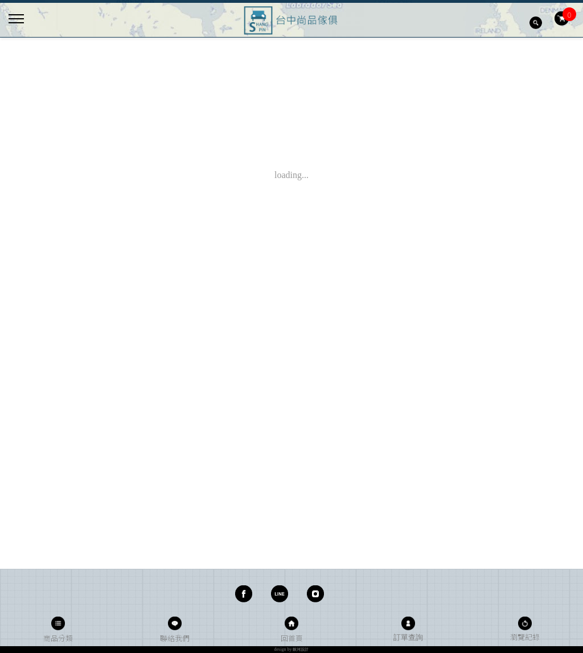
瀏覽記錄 (525, 636)
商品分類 (58, 638)
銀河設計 (301, 649)
